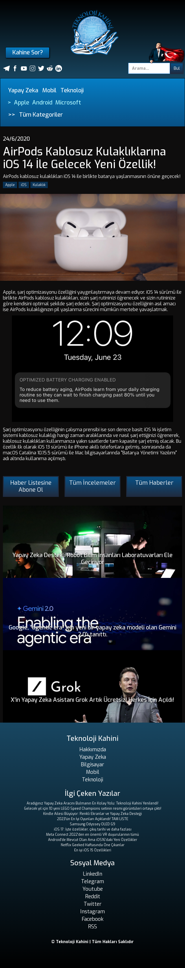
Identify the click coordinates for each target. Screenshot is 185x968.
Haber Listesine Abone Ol (31, 486)
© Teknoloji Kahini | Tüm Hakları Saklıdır (92, 942)
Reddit (92, 896)
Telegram (92, 881)
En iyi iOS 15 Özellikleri (92, 850)
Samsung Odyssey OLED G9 (92, 824)
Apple (21, 102)
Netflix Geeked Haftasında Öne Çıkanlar (92, 845)
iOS (24, 185)
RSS (92, 926)
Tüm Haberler (154, 483)
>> (11, 115)
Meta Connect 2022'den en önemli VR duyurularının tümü (92, 834)
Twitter (93, 904)
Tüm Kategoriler (41, 115)
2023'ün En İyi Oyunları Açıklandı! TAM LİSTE (92, 819)
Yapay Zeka (23, 90)
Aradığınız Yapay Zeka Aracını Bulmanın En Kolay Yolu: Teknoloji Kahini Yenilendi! (92, 803)
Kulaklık (39, 185)
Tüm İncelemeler (92, 483)
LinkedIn (92, 873)
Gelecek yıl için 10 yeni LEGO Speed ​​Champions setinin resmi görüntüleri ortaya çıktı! (92, 808)
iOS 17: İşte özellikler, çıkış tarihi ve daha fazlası (92, 829)
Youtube (93, 889)
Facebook (92, 919)
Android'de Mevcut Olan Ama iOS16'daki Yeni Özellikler (92, 839)
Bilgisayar (92, 764)
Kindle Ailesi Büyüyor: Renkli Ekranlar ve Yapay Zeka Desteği (92, 813)
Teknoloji (72, 90)
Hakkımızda (92, 749)
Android (42, 102)
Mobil (49, 90)
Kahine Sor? (27, 52)
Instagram (92, 911)
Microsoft (68, 102)
